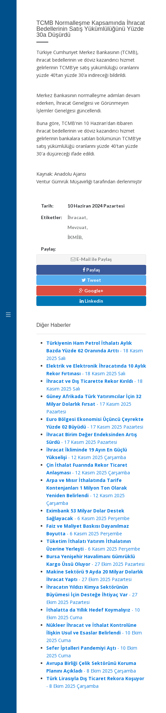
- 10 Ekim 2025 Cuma (94, 632)
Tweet (91, 280)
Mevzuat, (77, 227)
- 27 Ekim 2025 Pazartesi (91, 594)
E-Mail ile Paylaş (91, 259)
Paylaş (91, 269)
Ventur (8, 15)
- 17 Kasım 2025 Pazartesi (93, 404)
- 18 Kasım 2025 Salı (94, 350)
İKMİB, (75, 237)
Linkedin (91, 301)
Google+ (91, 290)
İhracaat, (77, 217)
